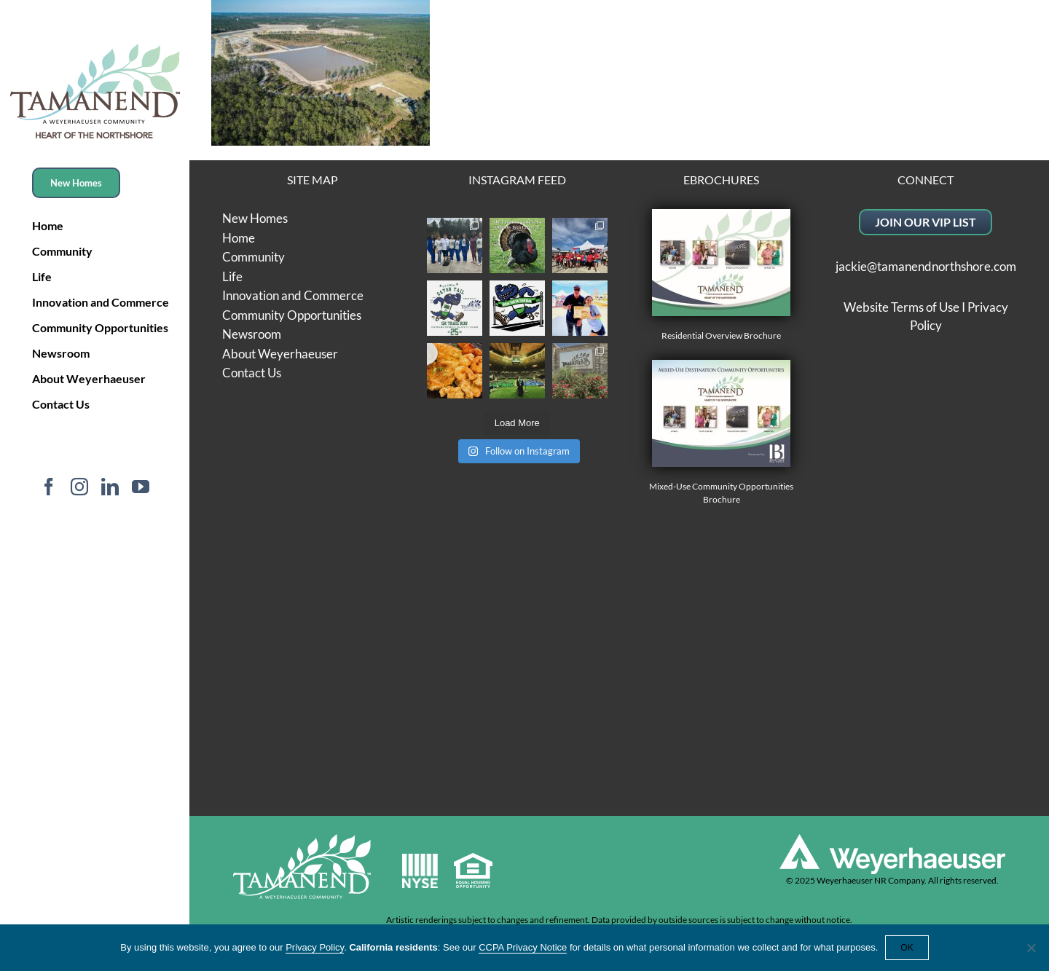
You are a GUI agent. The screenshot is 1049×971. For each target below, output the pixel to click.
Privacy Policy (315, 947)
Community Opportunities (291, 315)
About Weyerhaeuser (280, 353)
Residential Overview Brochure (721, 275)
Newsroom (251, 334)
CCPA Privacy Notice (523, 947)
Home (238, 237)
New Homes (255, 218)
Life (232, 276)
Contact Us (251, 372)
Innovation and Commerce (293, 295)
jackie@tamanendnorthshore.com (926, 266)
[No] (1031, 947)
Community (253, 256)
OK (906, 948)
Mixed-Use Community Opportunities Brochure (721, 432)
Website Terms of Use (901, 307)
